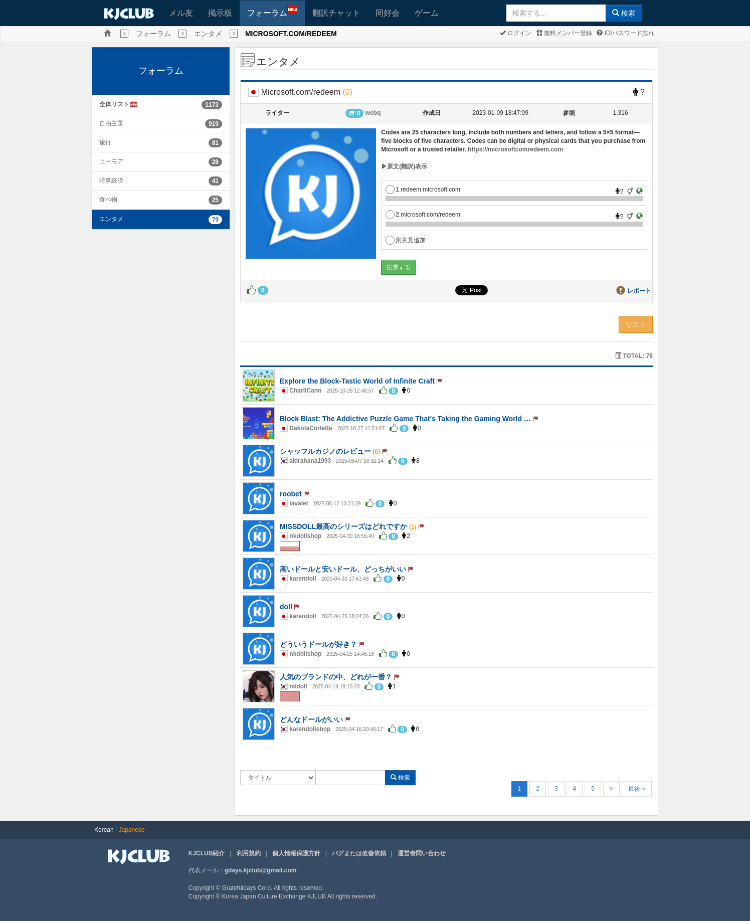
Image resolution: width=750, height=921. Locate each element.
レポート (639, 290)
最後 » (636, 788)
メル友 (181, 13)
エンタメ (208, 34)
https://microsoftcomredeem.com (515, 149)
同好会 (388, 13)
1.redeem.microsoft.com (423, 189)
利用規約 (249, 853)
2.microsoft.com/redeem (423, 214)
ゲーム (427, 13)
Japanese (132, 829)
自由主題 (111, 123)
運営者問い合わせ (422, 853)
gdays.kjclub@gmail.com (261, 870)
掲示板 (220, 13)
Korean (104, 829)
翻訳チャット (336, 13)
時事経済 (111, 180)
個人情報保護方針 (296, 853)
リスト (635, 324)
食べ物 (108, 199)
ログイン (515, 33)
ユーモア (111, 161)
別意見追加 (406, 240)
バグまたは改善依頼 (359, 853)
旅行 (105, 142)
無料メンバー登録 (564, 33)
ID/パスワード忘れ (625, 33)
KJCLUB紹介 (207, 853)
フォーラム (272, 11)
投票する (399, 267)
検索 (623, 13)
